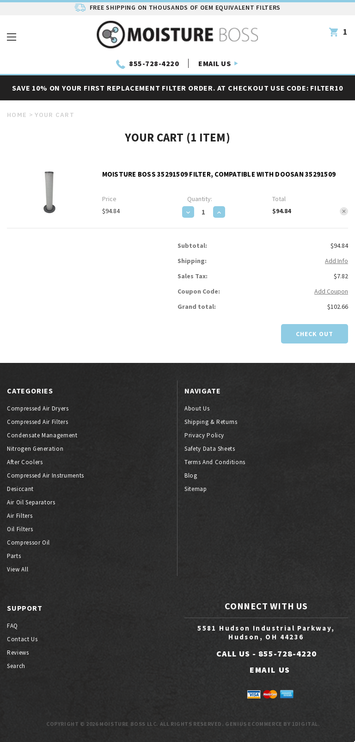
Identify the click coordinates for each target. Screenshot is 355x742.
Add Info (336, 261)
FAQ (12, 626)
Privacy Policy (204, 435)
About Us (196, 408)
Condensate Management (42, 435)
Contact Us (22, 639)
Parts (14, 556)
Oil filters (20, 529)
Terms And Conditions (214, 462)
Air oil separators (31, 502)
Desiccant (20, 489)
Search (16, 666)
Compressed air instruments (45, 475)
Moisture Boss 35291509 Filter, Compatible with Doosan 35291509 (219, 174)
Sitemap (195, 489)
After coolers (25, 462)
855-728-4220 (154, 63)
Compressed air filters (37, 422)
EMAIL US (214, 63)
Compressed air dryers (38, 408)
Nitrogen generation (35, 449)
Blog (190, 475)
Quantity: (199, 199)
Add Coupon (331, 291)
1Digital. (306, 723)
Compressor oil (28, 542)
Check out (314, 334)
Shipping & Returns (211, 422)
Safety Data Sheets (209, 449)
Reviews (18, 652)
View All (17, 569)
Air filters (19, 516)
